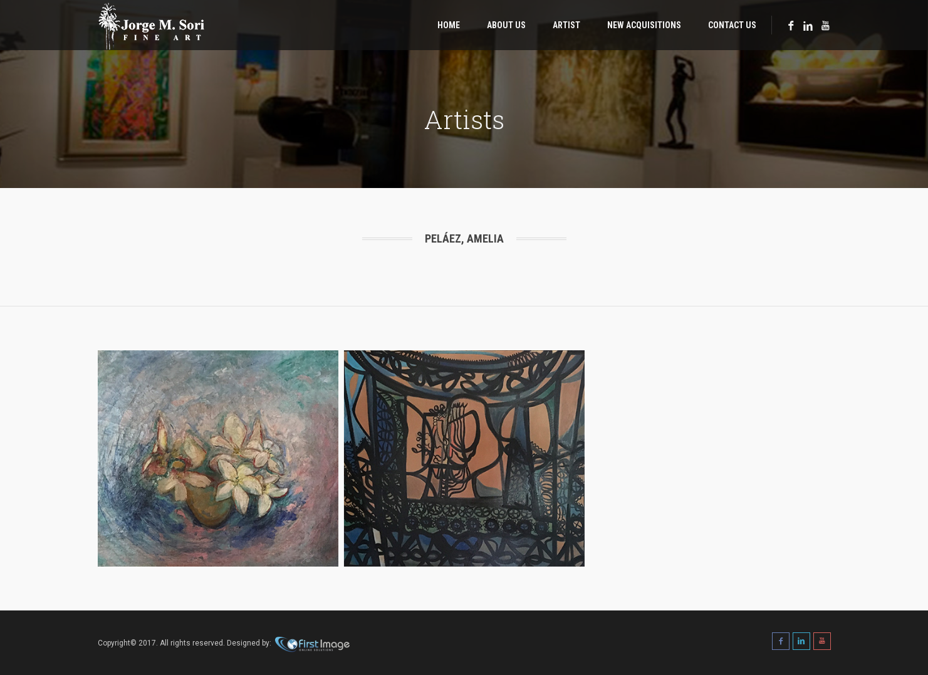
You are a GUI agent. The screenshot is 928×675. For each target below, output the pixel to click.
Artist (566, 25)
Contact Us (732, 25)
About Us (506, 25)
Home (448, 25)
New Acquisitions (644, 25)
